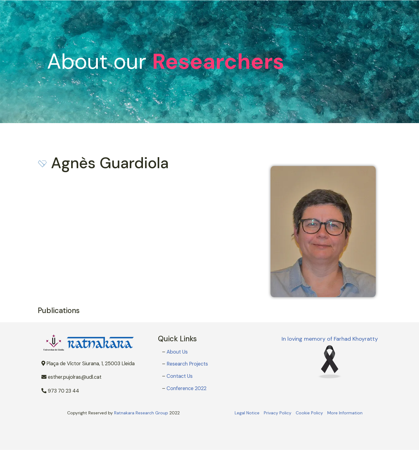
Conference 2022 (186, 388)
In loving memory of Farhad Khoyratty (330, 339)
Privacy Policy (277, 413)
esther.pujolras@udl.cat (71, 377)
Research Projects (187, 364)
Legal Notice (247, 413)
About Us (177, 352)
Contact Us (180, 376)
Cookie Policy (309, 413)
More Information (345, 413)
